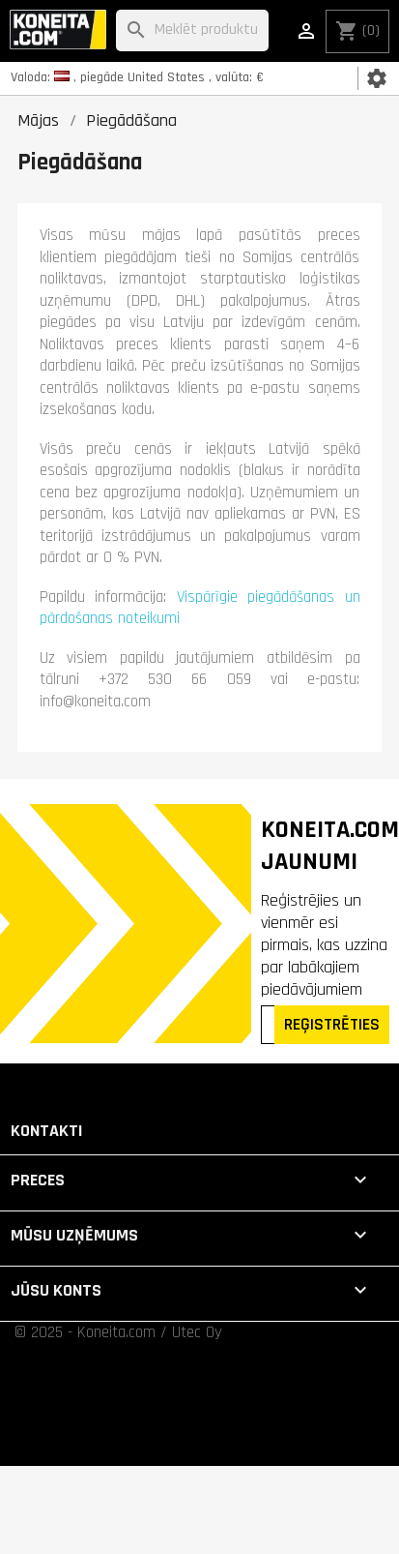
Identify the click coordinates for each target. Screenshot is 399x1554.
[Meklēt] (192, 30)
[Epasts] (269, 1024)
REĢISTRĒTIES (332, 1024)
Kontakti (47, 1131)
